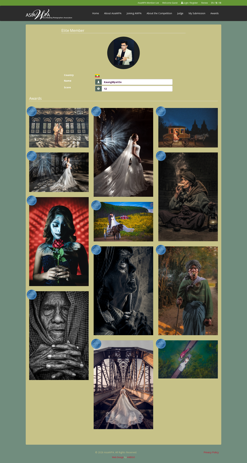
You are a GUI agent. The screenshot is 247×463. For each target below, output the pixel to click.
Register (194, 2)
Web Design (118, 457)
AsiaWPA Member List (148, 2)
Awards (214, 13)
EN (212, 2)
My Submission (197, 13)
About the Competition (159, 13)
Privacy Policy (211, 452)
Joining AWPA (134, 13)
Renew (204, 2)
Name (67, 80)
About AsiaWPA (112, 13)
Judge (180, 13)
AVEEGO (131, 457)
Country (69, 75)
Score (67, 87)
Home (95, 13)
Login (185, 2)
